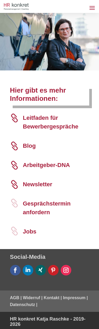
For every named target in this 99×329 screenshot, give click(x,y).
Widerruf (31, 297)
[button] (9, 319)
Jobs (29, 231)
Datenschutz (22, 304)
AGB (15, 297)
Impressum (74, 297)
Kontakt (51, 297)
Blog (29, 145)
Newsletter (37, 184)
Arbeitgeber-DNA (46, 165)
